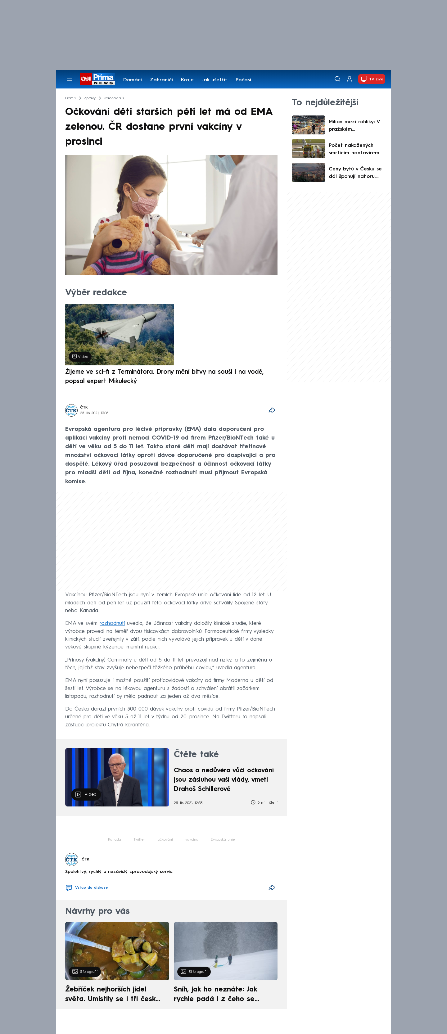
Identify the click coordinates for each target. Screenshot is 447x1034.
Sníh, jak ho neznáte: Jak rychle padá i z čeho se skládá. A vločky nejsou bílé (220, 995)
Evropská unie (223, 840)
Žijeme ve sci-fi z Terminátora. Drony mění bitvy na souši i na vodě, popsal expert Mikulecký (164, 377)
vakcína (191, 840)
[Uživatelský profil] (349, 79)
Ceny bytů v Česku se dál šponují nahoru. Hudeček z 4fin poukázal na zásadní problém (355, 173)
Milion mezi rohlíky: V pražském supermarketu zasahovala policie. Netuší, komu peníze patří (354, 126)
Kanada (114, 840)
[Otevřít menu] (69, 79)
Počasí (243, 80)
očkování (165, 840)
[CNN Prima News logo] (97, 79)
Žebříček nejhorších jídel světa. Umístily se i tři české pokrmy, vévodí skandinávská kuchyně (113, 995)
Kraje (187, 80)
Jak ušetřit (214, 80)
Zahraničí (161, 80)
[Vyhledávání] (337, 79)
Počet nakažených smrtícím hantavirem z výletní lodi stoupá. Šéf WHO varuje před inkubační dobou (357, 150)
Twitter (139, 840)
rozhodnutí (112, 623)
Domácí (132, 80)
